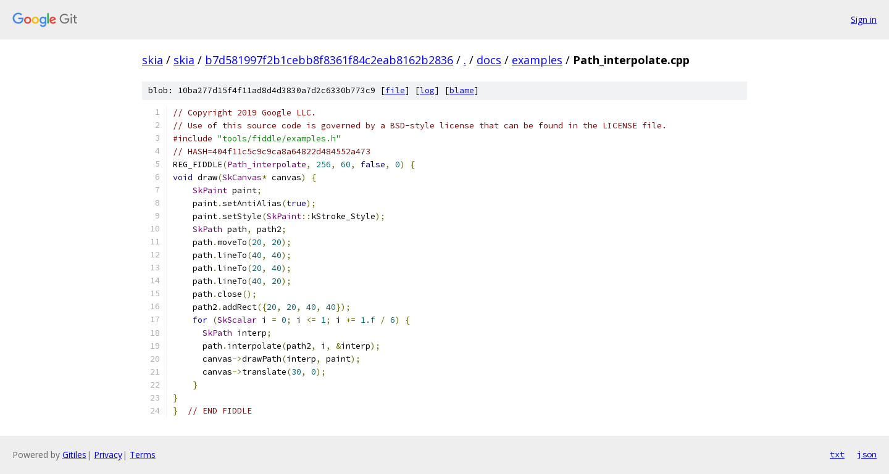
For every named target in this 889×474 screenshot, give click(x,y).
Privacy (108, 454)
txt (837, 454)
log (427, 90)
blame (461, 90)
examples (537, 59)
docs (489, 59)
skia (152, 59)
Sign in (864, 19)
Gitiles (74, 454)
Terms (143, 454)
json (867, 454)
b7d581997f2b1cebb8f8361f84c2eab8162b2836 (329, 59)
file (395, 90)
